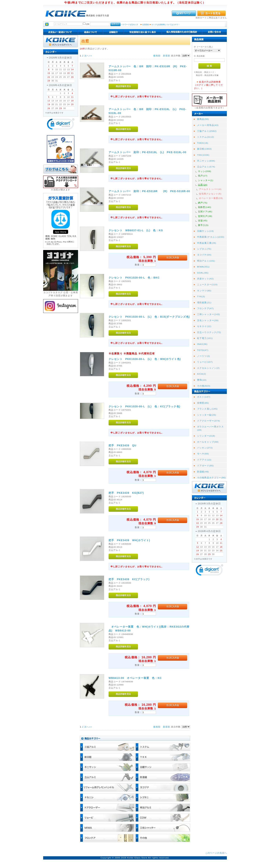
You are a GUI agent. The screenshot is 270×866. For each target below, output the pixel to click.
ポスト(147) (203, 397)
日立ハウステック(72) (209, 332)
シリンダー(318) (206, 436)
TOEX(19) (202, 143)
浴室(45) (203, 220)
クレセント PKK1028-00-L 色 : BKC (134, 277)
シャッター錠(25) (206, 415)
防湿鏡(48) (203, 471)
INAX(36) (202, 344)
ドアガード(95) (205, 465)
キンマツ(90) (204, 290)
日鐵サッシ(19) (205, 231)
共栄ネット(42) (205, 278)
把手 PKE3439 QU (122, 445)
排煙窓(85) (203, 403)
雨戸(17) (203, 175)
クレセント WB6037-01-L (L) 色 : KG (136, 230)
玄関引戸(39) (205, 216)
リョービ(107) (205, 362)
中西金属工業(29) (206, 243)
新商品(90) (203, 119)
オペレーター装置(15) (211, 198)
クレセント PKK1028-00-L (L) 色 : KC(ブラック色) (144, 406)
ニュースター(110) (207, 284)
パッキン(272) (205, 448)
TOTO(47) (202, 350)
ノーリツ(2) (203, 356)
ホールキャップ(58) (208, 442)
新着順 (166, 55)
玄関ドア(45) (205, 211)
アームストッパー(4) (210, 189)
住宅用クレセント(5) (210, 193)
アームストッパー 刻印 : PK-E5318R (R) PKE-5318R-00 (149, 191)
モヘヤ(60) (203, 453)
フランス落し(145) (207, 409)
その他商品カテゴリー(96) (211, 477)
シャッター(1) (205, 180)
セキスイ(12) (204, 326)
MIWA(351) (203, 266)
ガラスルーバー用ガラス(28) (210, 428)
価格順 (156, 55)
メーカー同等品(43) (208, 125)
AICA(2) (201, 374)
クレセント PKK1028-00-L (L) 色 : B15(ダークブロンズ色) (149, 316)
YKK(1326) (203, 155)
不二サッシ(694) (206, 161)
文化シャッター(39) (208, 320)
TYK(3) (201, 296)
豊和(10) (202, 380)
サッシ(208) (204, 171)
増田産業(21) (204, 302)
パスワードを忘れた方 (129, 25)
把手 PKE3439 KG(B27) (126, 492)
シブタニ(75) (204, 249)
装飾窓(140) (204, 207)
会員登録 (145, 25)
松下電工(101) (205, 338)
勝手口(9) (203, 225)
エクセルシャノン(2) (208, 368)
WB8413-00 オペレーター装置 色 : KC (135, 677)
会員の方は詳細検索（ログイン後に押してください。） (208, 85)
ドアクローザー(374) (208, 420)
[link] (60, 124)
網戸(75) (203, 202)
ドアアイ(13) (204, 459)
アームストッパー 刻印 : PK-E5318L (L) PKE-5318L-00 (147, 152)
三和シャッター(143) (208, 314)
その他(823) (203, 386)
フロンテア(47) (205, 308)
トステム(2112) (205, 137)
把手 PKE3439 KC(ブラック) (129, 579)
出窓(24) (203, 184)
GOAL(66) (202, 273)
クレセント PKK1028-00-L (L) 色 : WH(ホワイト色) (145, 359)
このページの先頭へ (216, 853)
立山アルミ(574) (206, 166)
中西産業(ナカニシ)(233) (210, 237)
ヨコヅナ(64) (204, 254)
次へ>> (88, 55)
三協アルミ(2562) (207, 131)
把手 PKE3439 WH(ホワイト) (129, 540)
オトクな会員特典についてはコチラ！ (165, 25)
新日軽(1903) (204, 149)
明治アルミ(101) (206, 261)
